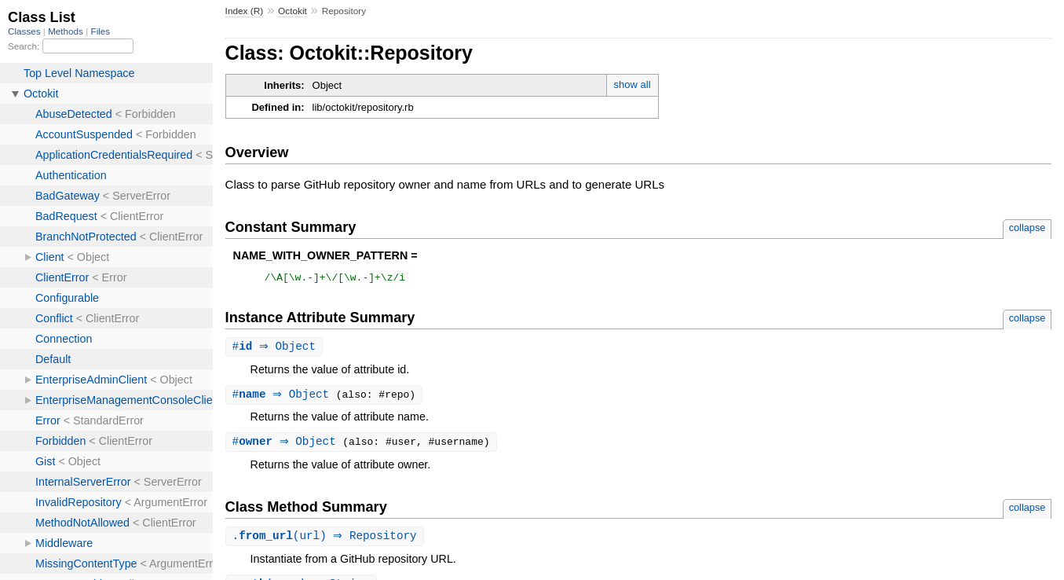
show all (632, 84)
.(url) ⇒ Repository (326, 541)
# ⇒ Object (276, 349)
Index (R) (244, 11)
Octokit (292, 11)
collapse (1027, 227)
